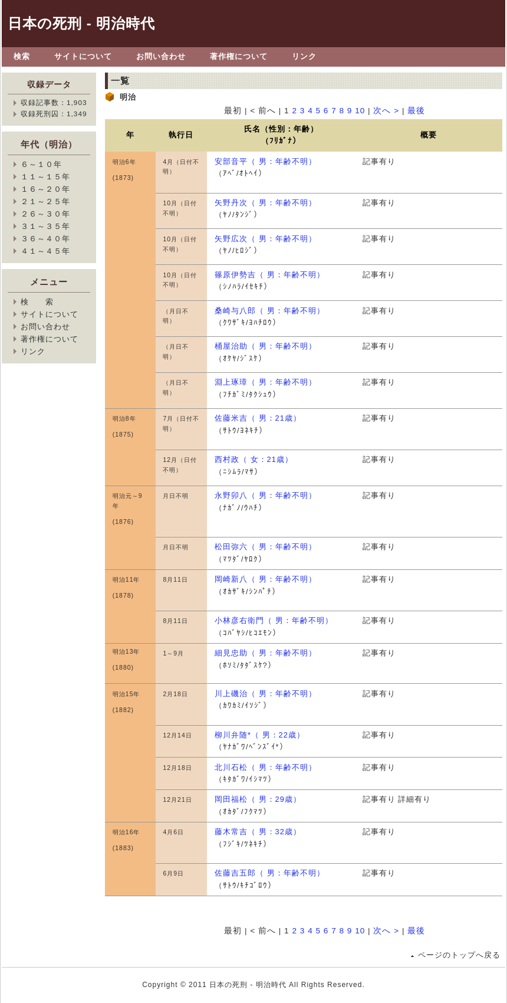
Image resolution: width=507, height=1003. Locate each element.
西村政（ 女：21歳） (254, 459)
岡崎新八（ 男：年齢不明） (266, 579)
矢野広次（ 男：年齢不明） (266, 238)
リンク (304, 56)
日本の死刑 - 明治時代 (81, 23)
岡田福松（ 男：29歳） (258, 799)
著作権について (239, 56)
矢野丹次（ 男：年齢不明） (266, 202)
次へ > (386, 110)
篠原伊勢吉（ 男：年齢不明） (270, 274)
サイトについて (83, 56)
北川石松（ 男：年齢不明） (266, 767)
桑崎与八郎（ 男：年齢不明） (270, 310)
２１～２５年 (45, 201)
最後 (416, 110)
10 (360, 110)
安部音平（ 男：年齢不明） (266, 161)
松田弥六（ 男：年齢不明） (266, 546)
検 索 (37, 301)
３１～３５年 (45, 226)
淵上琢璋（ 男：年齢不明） (266, 382)
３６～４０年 (45, 238)
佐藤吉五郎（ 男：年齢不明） (270, 872)
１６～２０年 (45, 189)
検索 (22, 56)
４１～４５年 (45, 251)
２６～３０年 (45, 213)
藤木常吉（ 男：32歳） (258, 831)
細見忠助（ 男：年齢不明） (266, 652)
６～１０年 (41, 164)
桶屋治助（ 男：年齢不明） (266, 346)
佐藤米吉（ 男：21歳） (258, 418)
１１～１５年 (45, 176)
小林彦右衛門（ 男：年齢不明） (274, 620)
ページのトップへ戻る (459, 954)
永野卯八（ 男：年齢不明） (266, 495)
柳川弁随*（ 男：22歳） (260, 734)
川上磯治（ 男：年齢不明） (266, 693)
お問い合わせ (161, 56)
